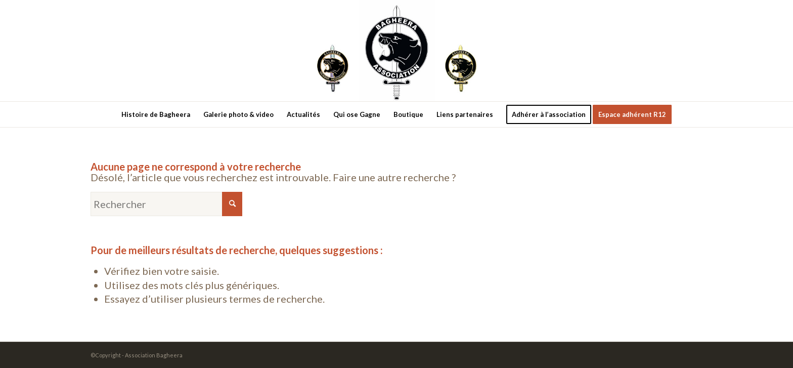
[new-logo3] (396, 50)
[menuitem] (156, 114)
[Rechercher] (166, 204)
